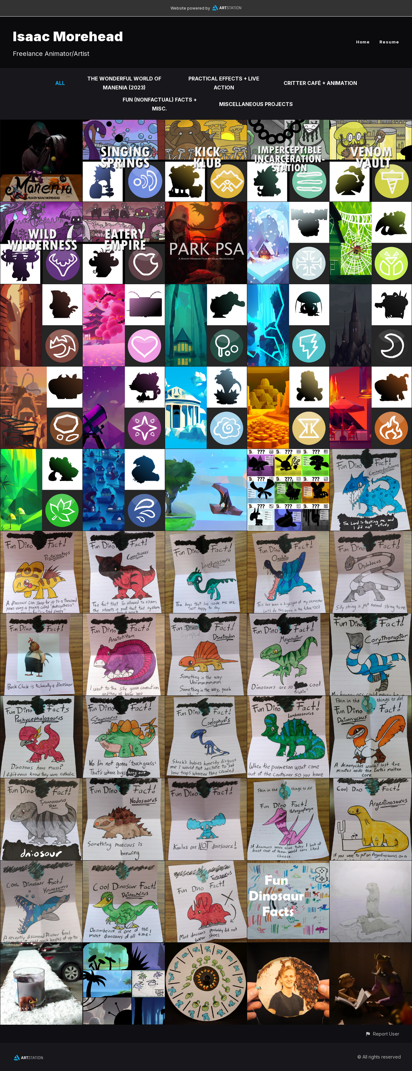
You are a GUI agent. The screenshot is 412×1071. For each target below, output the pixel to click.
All (60, 83)
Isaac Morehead (68, 36)
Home (363, 41)
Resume (389, 41)
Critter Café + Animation (320, 83)
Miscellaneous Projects (256, 104)
